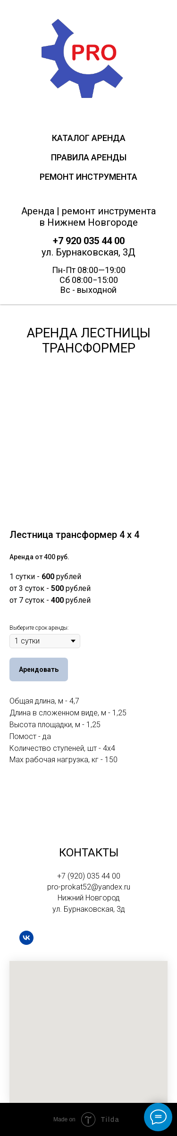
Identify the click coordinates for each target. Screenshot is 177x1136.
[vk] (26, 938)
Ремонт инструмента (88, 177)
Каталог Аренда (89, 138)
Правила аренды (88, 157)
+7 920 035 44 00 (89, 241)
